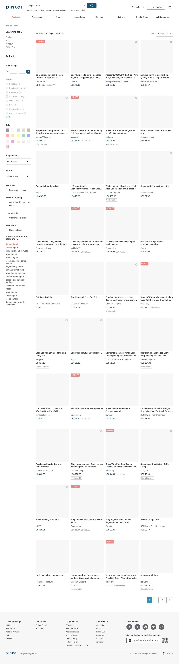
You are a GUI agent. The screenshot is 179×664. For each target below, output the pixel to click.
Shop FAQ (40, 629)
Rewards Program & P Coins (77, 645)
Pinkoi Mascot (102, 635)
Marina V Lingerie (43, 137)
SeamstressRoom (43, 248)
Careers (99, 639)
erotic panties (12, 299)
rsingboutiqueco (147, 137)
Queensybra (41, 81)
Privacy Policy (71, 639)
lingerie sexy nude (14, 266)
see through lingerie (15, 276)
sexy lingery (11, 292)
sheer (8, 289)
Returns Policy (72, 642)
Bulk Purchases (72, 629)
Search (91, 5)
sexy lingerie (11, 254)
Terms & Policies (72, 635)
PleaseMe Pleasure (149, 81)
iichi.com (99, 642)
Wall (7, 635)
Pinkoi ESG (100, 632)
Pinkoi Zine (10, 47)
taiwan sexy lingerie (15, 270)
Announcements (72, 632)
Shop (8, 40)
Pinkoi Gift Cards (12, 632)
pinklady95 (75, 248)
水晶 (83, 10)
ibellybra (109, 137)
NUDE (38, 192)
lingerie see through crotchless (15, 303)
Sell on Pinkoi (138, 7)
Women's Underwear (15, 285)
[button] (28, 72)
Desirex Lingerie (113, 192)
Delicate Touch (147, 192)
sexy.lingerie (11, 295)
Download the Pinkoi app (143, 640)
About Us (100, 625)
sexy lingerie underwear (17, 251)
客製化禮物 (75, 10)
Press (98, 629)
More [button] (8, 117)
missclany (75, 137)
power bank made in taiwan (57, 10)
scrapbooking (39, 10)
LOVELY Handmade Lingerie (83, 192)
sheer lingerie (12, 247)
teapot (29, 10)
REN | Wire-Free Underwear (118, 81)
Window (9, 44)
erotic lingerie (12, 257)
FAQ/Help (70, 625)
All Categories (12, 26)
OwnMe (74, 81)
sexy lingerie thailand (15, 273)
